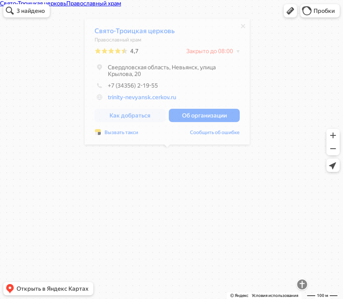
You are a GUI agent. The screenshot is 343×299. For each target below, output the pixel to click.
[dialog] (167, 84)
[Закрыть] (243, 28)
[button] (290, 10)
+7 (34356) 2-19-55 (126, 87)
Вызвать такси (121, 134)
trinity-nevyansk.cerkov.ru (142, 99)
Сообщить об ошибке (215, 134)
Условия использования (275, 295)
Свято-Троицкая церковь (135, 33)
